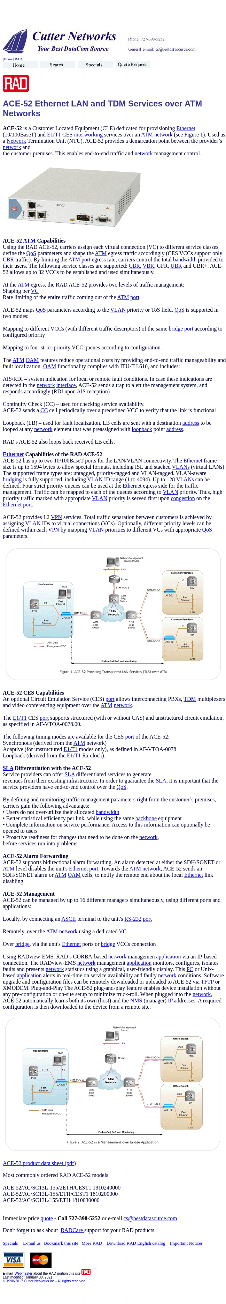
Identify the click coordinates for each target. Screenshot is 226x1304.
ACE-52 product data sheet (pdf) (39, 1163)
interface (66, 385)
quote (46, 1218)
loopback (142, 429)
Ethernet (186, 128)
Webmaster (24, 1273)
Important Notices (186, 1243)
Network (16, 141)
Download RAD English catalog (136, 1243)
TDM (190, 699)
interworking (88, 135)
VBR (148, 266)
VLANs (181, 467)
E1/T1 (54, 135)
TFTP (207, 982)
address (190, 423)
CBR (8, 259)
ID (107, 479)
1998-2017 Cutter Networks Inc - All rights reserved (45, 1281)
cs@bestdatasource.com (150, 1218)
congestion (183, 498)
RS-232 (132, 919)
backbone (146, 818)
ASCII (68, 919)
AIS (81, 391)
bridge (176, 329)
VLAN (118, 310)
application (168, 957)
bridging (12, 479)
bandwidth (185, 259)
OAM (32, 360)
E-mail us (31, 1243)
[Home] (8, 59)
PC (190, 969)
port (86, 259)
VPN (56, 517)
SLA (8, 768)
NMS (136, 1000)
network (163, 135)
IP (170, 1000)
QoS (31, 253)
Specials (10, 1243)
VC (35, 291)
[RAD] (18, 59)
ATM (147, 135)
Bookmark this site (61, 1243)
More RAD (91, 1243)
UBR (176, 266)
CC (44, 410)
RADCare (72, 1230)
